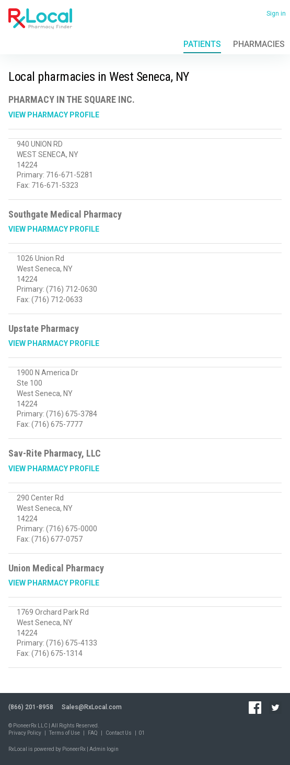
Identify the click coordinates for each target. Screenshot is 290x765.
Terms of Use (64, 733)
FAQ (93, 733)
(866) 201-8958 (30, 707)
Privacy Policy (24, 733)
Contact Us (119, 733)
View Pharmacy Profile (53, 115)
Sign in (276, 13)
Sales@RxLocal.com (92, 707)
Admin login (104, 749)
